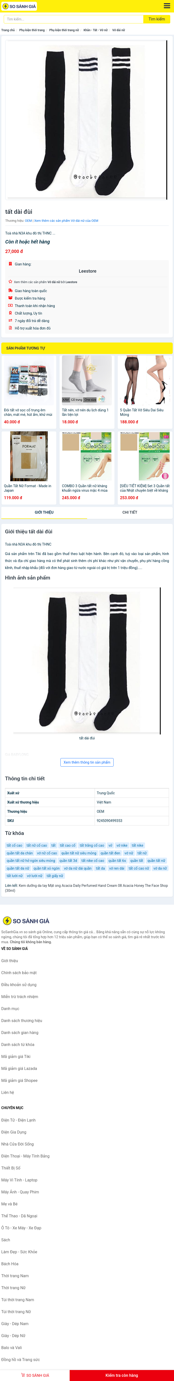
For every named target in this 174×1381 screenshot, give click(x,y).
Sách (5, 1240)
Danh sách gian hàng (19, 1032)
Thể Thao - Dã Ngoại (19, 1216)
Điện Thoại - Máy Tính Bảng (25, 1156)
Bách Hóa (9, 1264)
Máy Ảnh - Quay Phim (20, 1192)
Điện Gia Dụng (13, 1132)
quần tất (136, 861)
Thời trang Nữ (13, 1287)
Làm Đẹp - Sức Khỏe (19, 1252)
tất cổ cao (14, 845)
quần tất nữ (156, 861)
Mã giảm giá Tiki (15, 1056)
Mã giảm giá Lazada (19, 1068)
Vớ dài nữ (118, 30)
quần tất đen (110, 853)
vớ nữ (129, 853)
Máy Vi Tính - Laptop (19, 1180)
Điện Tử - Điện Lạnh (18, 1120)
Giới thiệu (44, 512)
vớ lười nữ (34, 876)
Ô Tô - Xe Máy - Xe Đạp (21, 1228)
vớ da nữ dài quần (77, 868)
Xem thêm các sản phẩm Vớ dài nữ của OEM (66, 221)
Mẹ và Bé (9, 1204)
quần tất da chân (20, 853)
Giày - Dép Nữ (13, 1335)
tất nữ (142, 853)
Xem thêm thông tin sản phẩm (87, 762)
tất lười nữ (15, 876)
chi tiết (130, 512)
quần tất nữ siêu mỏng (78, 853)
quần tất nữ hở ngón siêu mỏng (31, 861)
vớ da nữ (160, 868)
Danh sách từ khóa (17, 1044)
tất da (100, 868)
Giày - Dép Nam (14, 1323)
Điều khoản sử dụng (18, 984)
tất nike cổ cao (92, 861)
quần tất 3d (68, 861)
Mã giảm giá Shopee (19, 1080)
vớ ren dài (116, 868)
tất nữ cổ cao (36, 845)
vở (110, 845)
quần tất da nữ (18, 868)
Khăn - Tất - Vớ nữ (96, 30)
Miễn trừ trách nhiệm (19, 996)
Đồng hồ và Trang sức (20, 1359)
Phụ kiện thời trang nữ (64, 30)
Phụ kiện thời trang (32, 30)
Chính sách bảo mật (19, 972)
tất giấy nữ (55, 876)
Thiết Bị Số (10, 1168)
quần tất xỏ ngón (47, 868)
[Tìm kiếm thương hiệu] (74, 19)
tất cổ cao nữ (139, 868)
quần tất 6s (117, 861)
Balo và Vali (11, 1347)
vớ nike (122, 845)
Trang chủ (8, 30)
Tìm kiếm (157, 19)
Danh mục (10, 1008)
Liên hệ (7, 1092)
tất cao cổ (67, 845)
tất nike (137, 845)
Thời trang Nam (15, 1275)
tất (53, 845)
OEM (28, 221)
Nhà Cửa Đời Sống (17, 1144)
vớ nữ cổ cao (47, 853)
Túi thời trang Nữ (16, 1311)
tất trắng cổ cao (92, 845)
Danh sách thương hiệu (21, 1020)
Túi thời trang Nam (17, 1299)
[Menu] (167, 5)
